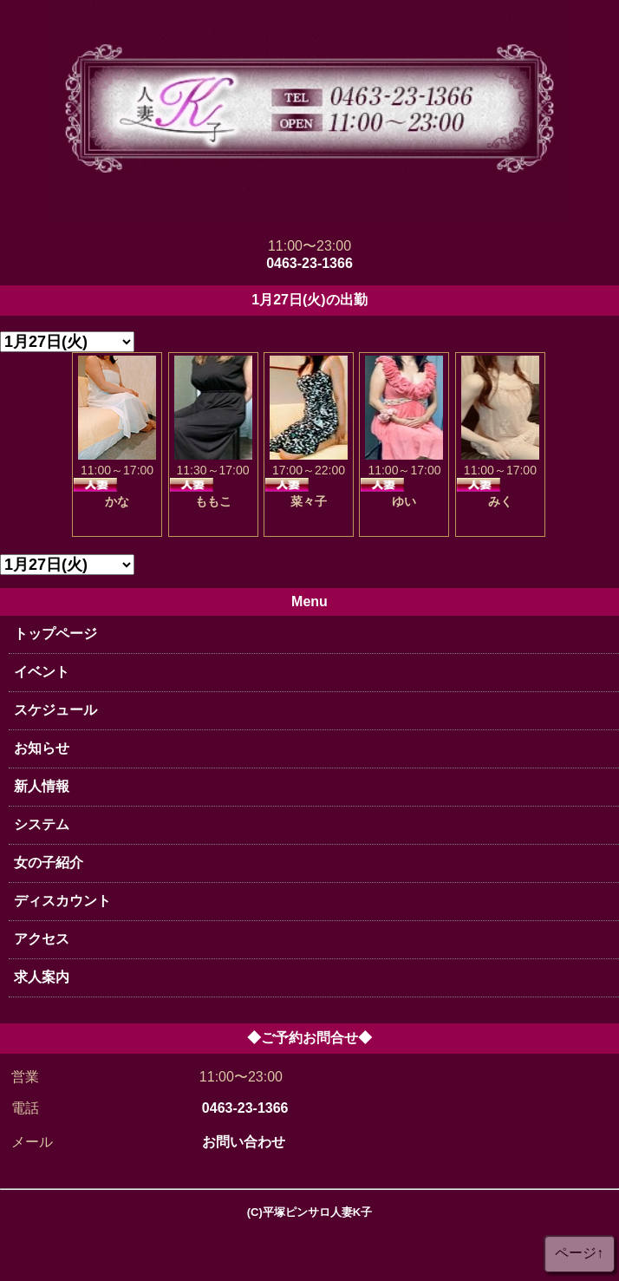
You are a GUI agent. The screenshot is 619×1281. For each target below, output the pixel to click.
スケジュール (55, 710)
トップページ (55, 633)
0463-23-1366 (309, 263)
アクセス (41, 938)
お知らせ (41, 748)
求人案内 (41, 977)
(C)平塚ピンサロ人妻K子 (309, 1212)
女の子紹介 (48, 862)
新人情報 (41, 786)
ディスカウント (62, 900)
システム (41, 824)
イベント (41, 671)
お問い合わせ (243, 1141)
